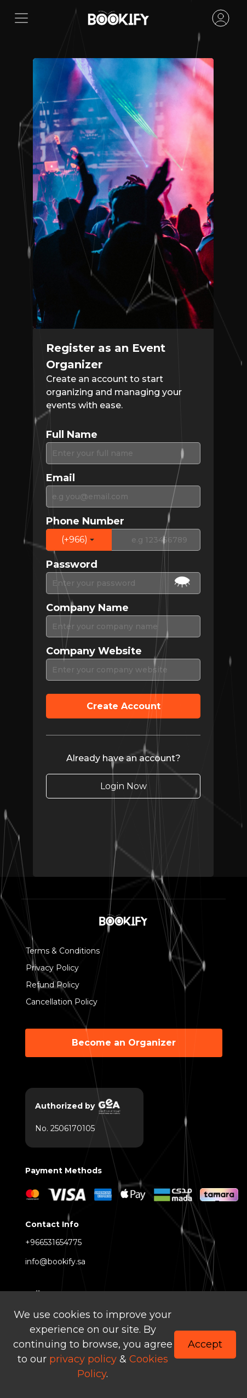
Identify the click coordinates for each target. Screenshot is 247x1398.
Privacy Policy (52, 968)
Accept (205, 1344)
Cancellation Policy (59, 1002)
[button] (79, 540)
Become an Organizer (124, 1042)
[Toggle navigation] (21, 18)
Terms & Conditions (59, 951)
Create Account (123, 706)
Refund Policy (52, 985)
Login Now (123, 786)
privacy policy (83, 1359)
